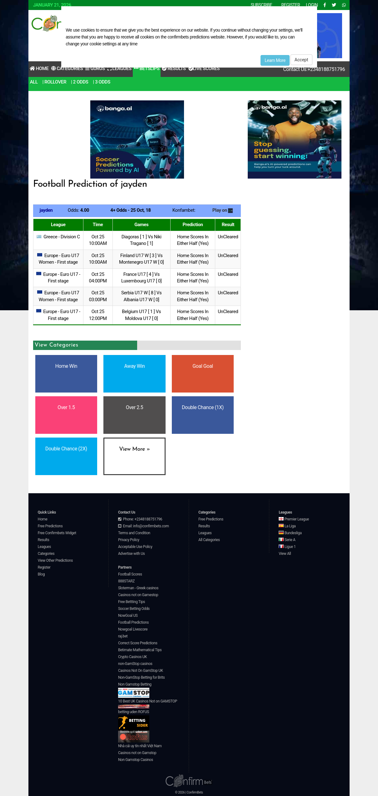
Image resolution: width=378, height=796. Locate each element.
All (34, 82)
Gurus (95, 68)
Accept (301, 59)
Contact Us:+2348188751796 (314, 69)
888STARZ (126, 581)
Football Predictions (133, 622)
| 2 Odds (79, 82)
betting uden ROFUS (133, 720)
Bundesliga (290, 533)
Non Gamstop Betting (135, 690)
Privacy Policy (128, 540)
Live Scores (204, 68)
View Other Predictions (55, 560)
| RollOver (54, 82)
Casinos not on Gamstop (137, 753)
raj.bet (122, 636)
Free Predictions (50, 526)
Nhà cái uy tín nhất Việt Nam (140, 746)
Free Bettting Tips (131, 602)
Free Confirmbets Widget (57, 533)
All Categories (209, 540)
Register (44, 567)
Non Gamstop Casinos (135, 760)
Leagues (119, 68)
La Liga (287, 526)
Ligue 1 (287, 547)
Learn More (275, 60)
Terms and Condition (134, 533)
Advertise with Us (131, 553)
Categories (67, 68)
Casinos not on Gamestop (138, 595)
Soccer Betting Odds (134, 608)
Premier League (294, 519)
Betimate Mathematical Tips (140, 650)
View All (285, 553)
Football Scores (130, 574)
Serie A (287, 540)
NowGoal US (128, 615)
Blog (41, 574)
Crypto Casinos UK (132, 657)
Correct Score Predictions (137, 643)
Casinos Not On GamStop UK (140, 670)
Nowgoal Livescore (132, 629)
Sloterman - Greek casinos (138, 588)
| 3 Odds (101, 82)
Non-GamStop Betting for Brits (141, 677)
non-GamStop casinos (135, 664)
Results (174, 68)
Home (39, 68)
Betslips (147, 68)
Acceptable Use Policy (135, 547)
